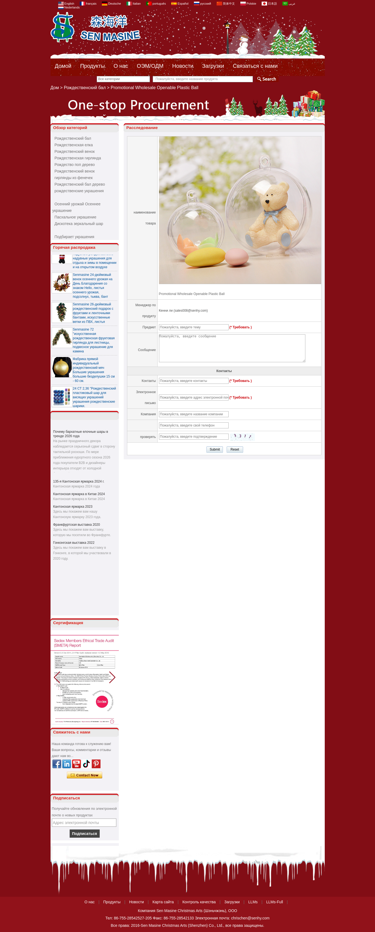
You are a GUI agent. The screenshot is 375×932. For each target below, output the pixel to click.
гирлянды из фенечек (74, 178)
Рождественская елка (74, 145)
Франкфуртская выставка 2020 (76, 525)
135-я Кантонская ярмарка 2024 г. (78, 481)
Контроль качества (199, 902)
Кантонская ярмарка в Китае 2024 (79, 494)
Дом (55, 87)
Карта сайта (163, 902)
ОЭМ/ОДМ (150, 66)
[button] (112, 677)
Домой (63, 66)
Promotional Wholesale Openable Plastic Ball (192, 294)
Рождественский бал (85, 87)
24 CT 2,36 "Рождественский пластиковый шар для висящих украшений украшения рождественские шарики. (94, 398)
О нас (121, 66)
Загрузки (213, 66)
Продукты (92, 66)
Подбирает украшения (75, 237)
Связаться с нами (255, 66)
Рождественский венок (75, 151)
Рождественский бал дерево (80, 184)
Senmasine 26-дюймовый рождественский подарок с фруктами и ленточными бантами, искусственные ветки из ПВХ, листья (93, 314)
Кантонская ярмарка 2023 (73, 507)
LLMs (253, 902)
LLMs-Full (274, 902)
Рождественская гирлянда (78, 158)
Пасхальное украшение (75, 217)
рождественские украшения (79, 191)
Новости (182, 66)
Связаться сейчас (84, 775)
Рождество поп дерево (75, 164)
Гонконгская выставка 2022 (74, 543)
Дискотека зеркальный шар (79, 223)
